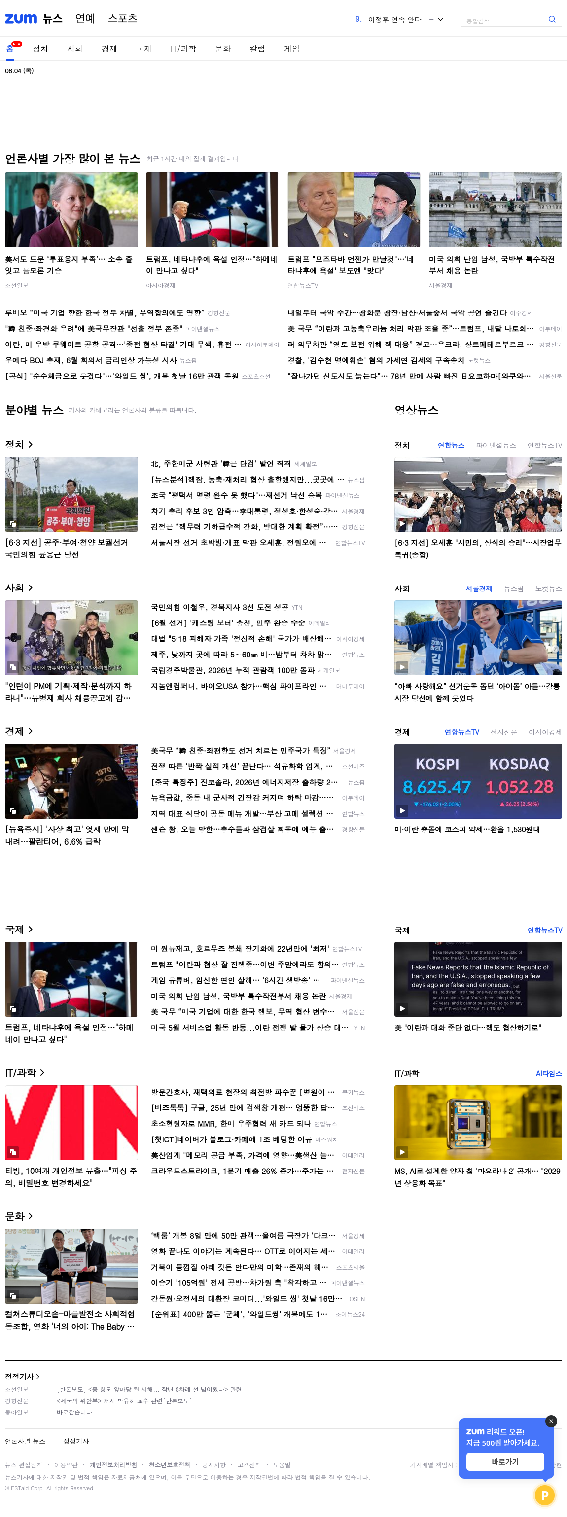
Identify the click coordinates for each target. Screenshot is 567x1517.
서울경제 (441, 285)
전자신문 (504, 732)
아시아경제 (161, 285)
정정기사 (19, 1376)
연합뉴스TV (302, 285)
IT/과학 (183, 48)
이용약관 (66, 1464)
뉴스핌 (514, 588)
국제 (144, 48)
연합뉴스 (451, 445)
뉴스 (53, 18)
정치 (40, 48)
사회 (75, 48)
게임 (292, 48)
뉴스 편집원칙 (23, 1464)
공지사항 (214, 1464)
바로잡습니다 (74, 1412)
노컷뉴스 (548, 588)
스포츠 (123, 18)
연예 (85, 18)
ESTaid (20, 1488)
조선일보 (17, 285)
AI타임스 (549, 1073)
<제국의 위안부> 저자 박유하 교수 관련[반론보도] (124, 1400)
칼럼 (257, 48)
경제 (109, 48)
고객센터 (249, 1464)
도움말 (282, 1464)
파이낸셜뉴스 (496, 445)
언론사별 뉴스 (25, 1441)
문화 (223, 48)
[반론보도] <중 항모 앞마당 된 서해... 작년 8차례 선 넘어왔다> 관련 (149, 1389)
